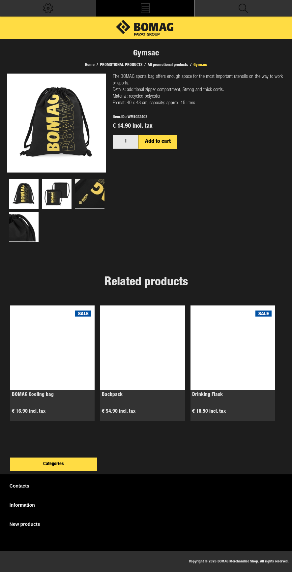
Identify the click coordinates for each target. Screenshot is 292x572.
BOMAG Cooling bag (33, 394)
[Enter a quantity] (125, 142)
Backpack (112, 394)
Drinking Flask (207, 394)
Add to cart (158, 141)
